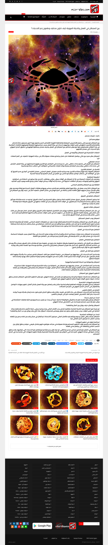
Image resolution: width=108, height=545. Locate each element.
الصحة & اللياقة (70, 478)
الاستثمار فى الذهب (46, 468)
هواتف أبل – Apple (22, 484)
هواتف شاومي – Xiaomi (21, 501)
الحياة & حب (52, 16)
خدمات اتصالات (47, 488)
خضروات (48, 511)
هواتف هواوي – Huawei (21, 511)
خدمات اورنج (47, 478)
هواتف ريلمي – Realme (21, 494)
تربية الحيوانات (71, 504)
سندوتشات (94, 491)
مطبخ (69, 16)
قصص (95, 517)
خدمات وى (47, 484)
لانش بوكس (94, 511)
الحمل (72, 471)
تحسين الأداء (71, 340)
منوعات (62, 16)
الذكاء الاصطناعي (23, 478)
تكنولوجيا (84, 16)
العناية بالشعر (71, 488)
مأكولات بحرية (94, 468)
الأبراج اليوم (11, 32)
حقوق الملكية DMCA (70, 1)
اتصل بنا (54, 1)
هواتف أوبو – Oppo (22, 488)
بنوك (49, 494)
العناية (83, 340)
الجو (87, 340)
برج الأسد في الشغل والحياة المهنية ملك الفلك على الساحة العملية (26, 352)
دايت (73, 511)
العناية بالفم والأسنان (69, 491)
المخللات (95, 484)
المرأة (44, 16)
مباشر (59, 340)
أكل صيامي (94, 475)
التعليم (91, 340)
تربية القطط (71, 507)
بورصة (49, 498)
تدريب (66, 340)
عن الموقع (78, 1)
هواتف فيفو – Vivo (22, 504)
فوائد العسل (47, 514)
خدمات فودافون (46, 481)
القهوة (72, 494)
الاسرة (72, 468)
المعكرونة (95, 488)
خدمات (76, 16)
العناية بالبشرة (71, 484)
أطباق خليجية (94, 481)
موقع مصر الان (48, 340)
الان (94, 340)
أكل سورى (94, 471)
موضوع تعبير (71, 517)
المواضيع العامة (33, 16)
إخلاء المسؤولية (84, 1)
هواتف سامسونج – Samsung (20, 498)
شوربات (95, 501)
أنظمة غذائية (71, 465)
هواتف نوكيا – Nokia (22, 507)
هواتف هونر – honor (22, 514)
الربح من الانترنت (47, 465)
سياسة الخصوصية (60, 1)
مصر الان (54, 340)
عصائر (96, 507)
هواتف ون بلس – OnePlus (21, 517)
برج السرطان (78, 340)
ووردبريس (24, 475)
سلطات (95, 498)
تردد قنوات (48, 507)
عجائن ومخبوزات (93, 504)
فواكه (95, 514)
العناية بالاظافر (71, 481)
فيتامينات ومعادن (46, 517)
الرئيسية (94, 16)
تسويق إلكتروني (23, 481)
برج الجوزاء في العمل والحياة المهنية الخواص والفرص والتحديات (82, 352)
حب (62, 340)
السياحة (72, 501)
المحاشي (95, 478)
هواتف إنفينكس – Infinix (21, 491)
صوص (95, 494)
